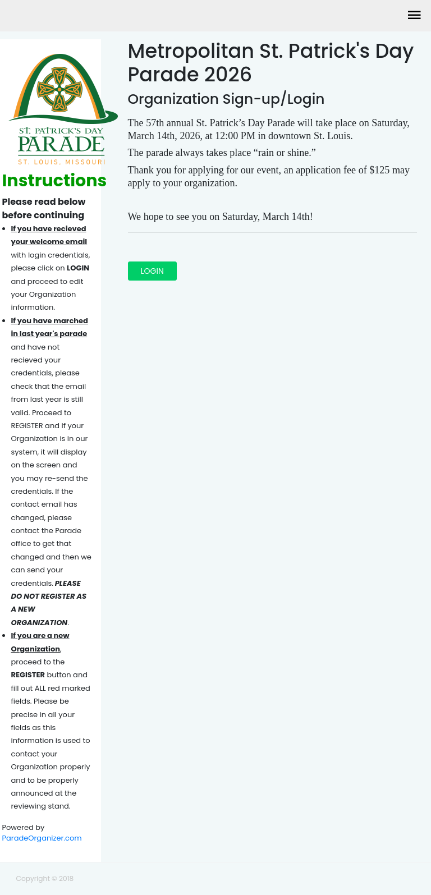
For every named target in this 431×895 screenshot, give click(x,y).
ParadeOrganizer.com (42, 838)
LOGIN (152, 271)
